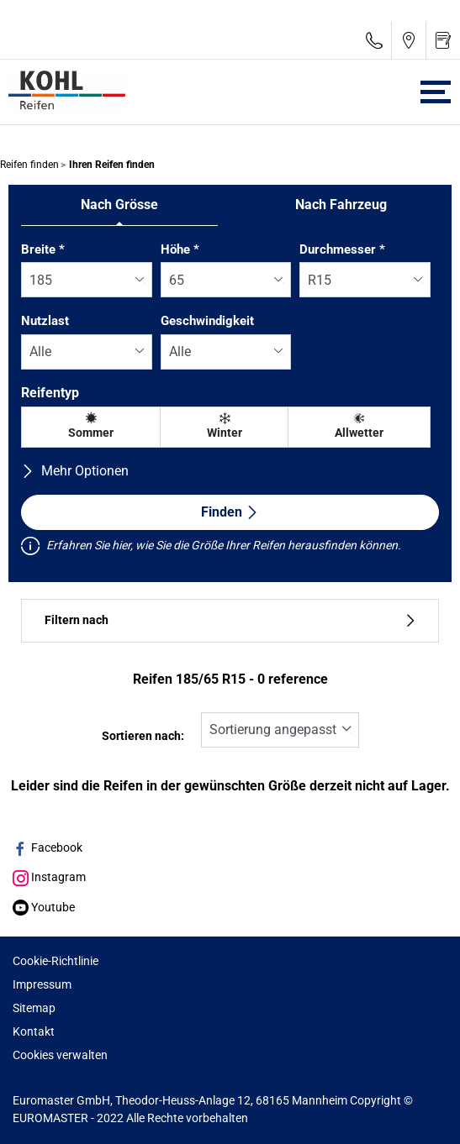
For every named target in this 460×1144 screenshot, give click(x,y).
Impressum (42, 984)
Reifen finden (29, 165)
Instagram (49, 877)
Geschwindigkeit (207, 320)
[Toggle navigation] (436, 92)
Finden (230, 512)
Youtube (44, 907)
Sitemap (34, 1008)
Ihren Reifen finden (110, 165)
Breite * (43, 249)
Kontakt (34, 1031)
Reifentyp (50, 393)
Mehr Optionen (75, 471)
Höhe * (180, 249)
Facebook (47, 847)
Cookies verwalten (60, 1055)
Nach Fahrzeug (341, 205)
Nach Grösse (119, 205)
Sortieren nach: (143, 736)
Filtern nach (230, 620)
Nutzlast (45, 320)
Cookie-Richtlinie (55, 961)
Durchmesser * (342, 249)
